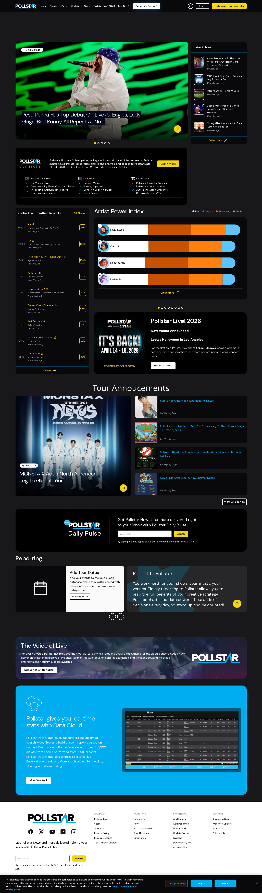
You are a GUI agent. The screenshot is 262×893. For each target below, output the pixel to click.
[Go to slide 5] (109, 143)
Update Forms (181, 833)
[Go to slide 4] (105, 143)
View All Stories (234, 502)
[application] (170, 254)
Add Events (179, 818)
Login (202, 6)
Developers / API (182, 842)
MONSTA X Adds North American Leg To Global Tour (58, 477)
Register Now (163, 365)
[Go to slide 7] (179, 308)
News (137, 823)
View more (218, 140)
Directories (140, 837)
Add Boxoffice (181, 823)
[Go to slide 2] (98, 143)
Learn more (168, 164)
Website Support (222, 823)
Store (97, 823)
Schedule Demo (146, 6)
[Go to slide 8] (182, 308)
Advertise (218, 828)
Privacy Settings (103, 837)
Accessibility (180, 847)
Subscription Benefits (229, 6)
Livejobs (177, 837)
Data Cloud (179, 828)
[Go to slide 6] (175, 308)
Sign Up (181, 533)
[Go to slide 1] (95, 143)
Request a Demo (222, 818)
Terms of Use (186, 541)
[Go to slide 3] (102, 143)
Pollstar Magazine (143, 828)
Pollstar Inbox (220, 833)
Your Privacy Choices (106, 842)
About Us (99, 828)
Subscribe (139, 818)
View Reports (80, 596)
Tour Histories (141, 833)
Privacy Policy (166, 541)
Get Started (38, 780)
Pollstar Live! (101, 818)
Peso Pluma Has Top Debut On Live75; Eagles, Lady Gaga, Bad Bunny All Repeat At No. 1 (81, 118)
